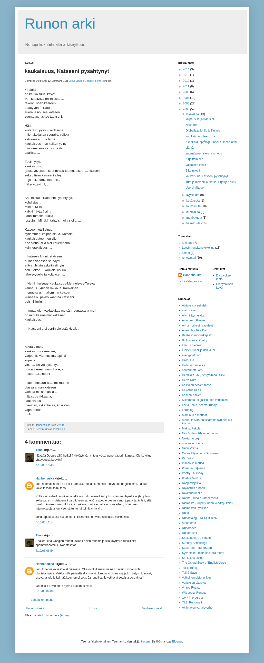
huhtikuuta (193, 212)
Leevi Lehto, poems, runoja (199, 405)
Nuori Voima (190, 448)
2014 (186, 69)
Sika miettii (193, 170)
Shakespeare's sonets (196, 538)
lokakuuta (193, 114)
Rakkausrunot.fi (192, 493)
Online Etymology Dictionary (200, 453)
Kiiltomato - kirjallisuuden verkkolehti (205, 400)
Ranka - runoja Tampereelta (200, 498)
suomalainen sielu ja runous (204, 153)
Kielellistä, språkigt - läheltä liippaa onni (211, 142)
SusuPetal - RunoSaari (197, 548)
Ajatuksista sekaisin (195, 305)
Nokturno (191, 125)
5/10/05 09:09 (45, 591)
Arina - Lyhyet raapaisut (197, 325)
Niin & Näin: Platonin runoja (200, 433)
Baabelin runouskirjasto (197, 335)
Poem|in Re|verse (193, 468)
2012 (186, 80)
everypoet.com (191, 355)
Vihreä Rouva (191, 587)
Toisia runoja (190, 568)
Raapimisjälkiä (191, 483)
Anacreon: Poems (193, 320)
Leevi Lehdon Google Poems (85, 81)
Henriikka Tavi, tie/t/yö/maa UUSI (203, 375)
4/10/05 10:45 (45, 465)
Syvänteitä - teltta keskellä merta (203, 553)
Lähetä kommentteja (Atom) (51, 615)
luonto (186, 253)
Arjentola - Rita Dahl (195, 330)
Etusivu (93, 608)
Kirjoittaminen (194, 159)
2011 (186, 86)
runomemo (189, 523)
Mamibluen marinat (194, 415)
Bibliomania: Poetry (194, 340)
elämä (190, 147)
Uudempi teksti (35, 608)
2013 (186, 75)
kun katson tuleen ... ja (200, 136)
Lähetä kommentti (42, 600)
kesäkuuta (193, 200)
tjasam (145, 641)
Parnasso (188, 458)
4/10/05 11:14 (45, 522)
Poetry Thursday (193, 473)
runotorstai (189, 257)
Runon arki (60, 23)
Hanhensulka (45, 478)
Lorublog (188, 410)
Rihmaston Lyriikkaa (195, 508)
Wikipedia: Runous (194, 592)
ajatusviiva (189, 310)
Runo (185, 513)
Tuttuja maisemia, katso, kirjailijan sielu (211, 182)
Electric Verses (191, 345)
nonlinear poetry (192, 443)
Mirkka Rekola (191, 428)
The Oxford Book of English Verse (204, 562)
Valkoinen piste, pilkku (196, 577)
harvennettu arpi (192, 370)
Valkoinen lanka (196, 165)
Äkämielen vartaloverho (197, 607)
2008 (186, 92)
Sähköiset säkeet (193, 558)
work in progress (193, 597)
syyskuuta (193, 195)
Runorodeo (189, 528)
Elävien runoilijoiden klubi (198, 350)
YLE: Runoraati (192, 602)
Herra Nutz (189, 380)
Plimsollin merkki (193, 463)
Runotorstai (189, 533)
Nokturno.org (190, 438)
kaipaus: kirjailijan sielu (200, 119)
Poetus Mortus (191, 478)
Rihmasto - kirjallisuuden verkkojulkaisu (207, 503)
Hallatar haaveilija (193, 365)
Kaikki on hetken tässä (196, 385)
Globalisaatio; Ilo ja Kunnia (203, 130)
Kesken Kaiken (192, 395)
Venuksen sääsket (194, 582)
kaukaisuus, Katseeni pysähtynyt (207, 176)
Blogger (177, 641)
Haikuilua (188, 360)
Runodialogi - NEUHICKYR (199, 518)
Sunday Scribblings (194, 543)
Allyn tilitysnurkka (193, 315)
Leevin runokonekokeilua (50, 429)
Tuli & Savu (189, 572)
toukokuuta (193, 206)
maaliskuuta (194, 217)
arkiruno (187, 243)
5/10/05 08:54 (45, 550)
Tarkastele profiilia (190, 281)
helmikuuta (193, 223)
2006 (186, 103)
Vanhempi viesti (152, 608)
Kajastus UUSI (191, 390)
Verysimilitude (195, 187)
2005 (186, 109)
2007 (186, 98)
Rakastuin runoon (193, 488)
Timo (39, 450)
